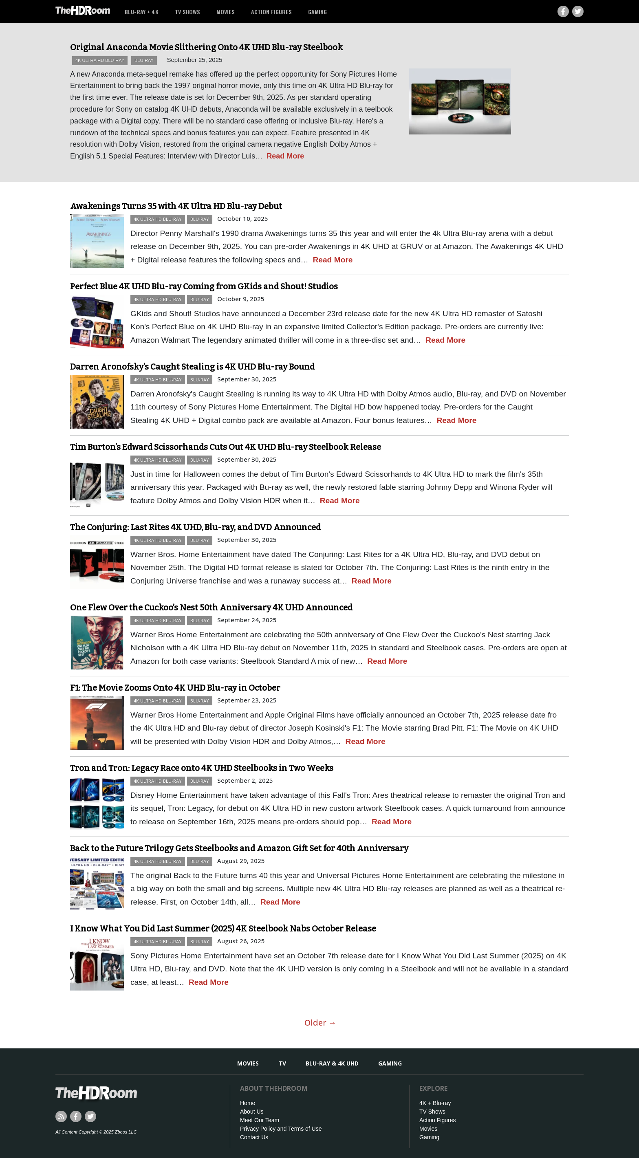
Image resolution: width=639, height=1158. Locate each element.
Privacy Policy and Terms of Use (281, 1128)
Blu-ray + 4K (142, 11)
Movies (225, 11)
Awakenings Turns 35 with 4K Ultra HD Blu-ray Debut (176, 206)
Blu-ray (144, 60)
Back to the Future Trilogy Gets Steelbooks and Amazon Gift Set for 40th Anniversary (239, 848)
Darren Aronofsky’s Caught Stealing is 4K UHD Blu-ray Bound (192, 367)
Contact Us (254, 1137)
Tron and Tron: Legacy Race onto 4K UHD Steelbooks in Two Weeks (201, 768)
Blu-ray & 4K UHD (332, 1063)
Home (247, 1103)
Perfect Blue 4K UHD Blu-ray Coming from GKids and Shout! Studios (204, 286)
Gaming (317, 11)
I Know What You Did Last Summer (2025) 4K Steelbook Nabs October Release (223, 928)
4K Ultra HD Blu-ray (99, 60)
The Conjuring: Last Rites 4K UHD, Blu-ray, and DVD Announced (195, 527)
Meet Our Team (259, 1120)
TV (282, 1063)
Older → (320, 1022)
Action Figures (271, 11)
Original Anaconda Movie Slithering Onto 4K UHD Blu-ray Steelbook (206, 47)
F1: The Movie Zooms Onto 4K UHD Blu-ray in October (175, 688)
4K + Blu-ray (435, 1103)
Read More (285, 156)
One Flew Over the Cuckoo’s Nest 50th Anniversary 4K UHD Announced (211, 607)
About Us (252, 1111)
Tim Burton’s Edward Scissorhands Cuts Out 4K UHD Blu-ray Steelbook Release (225, 447)
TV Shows (187, 11)
